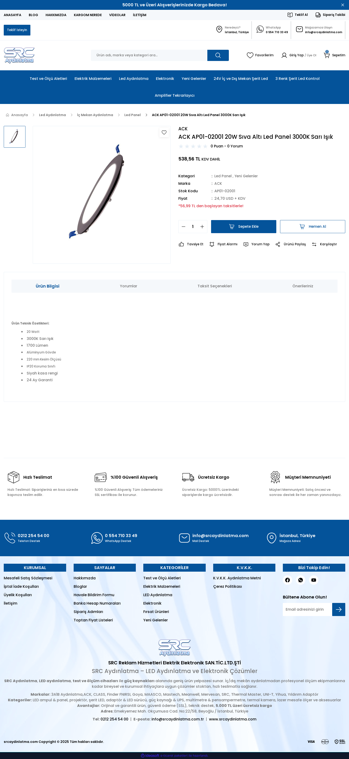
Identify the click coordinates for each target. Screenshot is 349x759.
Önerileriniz (302, 286)
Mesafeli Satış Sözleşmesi (28, 578)
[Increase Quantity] (203, 227)
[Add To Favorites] (164, 133)
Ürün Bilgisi (47, 286)
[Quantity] (192, 227)
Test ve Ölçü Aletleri (162, 578)
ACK (218, 184)
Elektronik (152, 603)
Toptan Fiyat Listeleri (93, 620)
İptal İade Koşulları (21, 587)
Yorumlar (128, 286)
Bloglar (80, 587)
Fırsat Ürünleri (156, 612)
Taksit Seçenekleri (215, 286)
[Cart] (334, 56)
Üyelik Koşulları (18, 595)
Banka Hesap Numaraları (97, 603)
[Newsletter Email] (314, 609)
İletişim (10, 603)
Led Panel (223, 176)
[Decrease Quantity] (182, 227)
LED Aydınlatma (157, 595)
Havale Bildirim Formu (94, 595)
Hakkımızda (85, 578)
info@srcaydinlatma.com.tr (177, 719)
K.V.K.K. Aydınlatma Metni (237, 578)
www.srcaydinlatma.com (232, 719)
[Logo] (19, 55)
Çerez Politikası (227, 587)
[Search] (160, 55)
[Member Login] (297, 56)
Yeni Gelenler (247, 176)
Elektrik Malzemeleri (161, 587)
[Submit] (338, 609)
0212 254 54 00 (114, 719)
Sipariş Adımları (88, 612)
